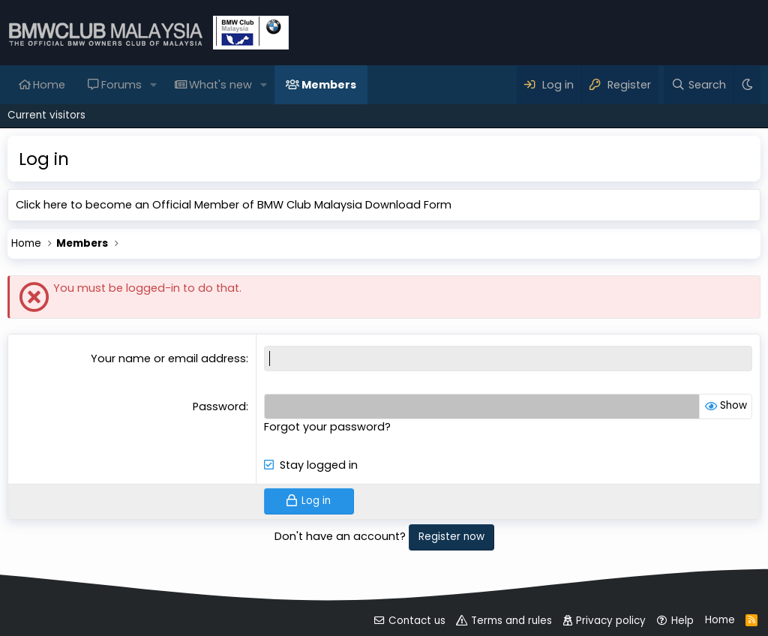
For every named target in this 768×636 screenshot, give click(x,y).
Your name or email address (168, 358)
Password (219, 406)
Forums (121, 84)
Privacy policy (611, 621)
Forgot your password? (327, 426)
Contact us (417, 621)
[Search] (699, 84)
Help (682, 621)
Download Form (408, 204)
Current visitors (47, 115)
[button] (153, 84)
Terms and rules (511, 621)
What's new (220, 84)
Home (49, 84)
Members (329, 84)
